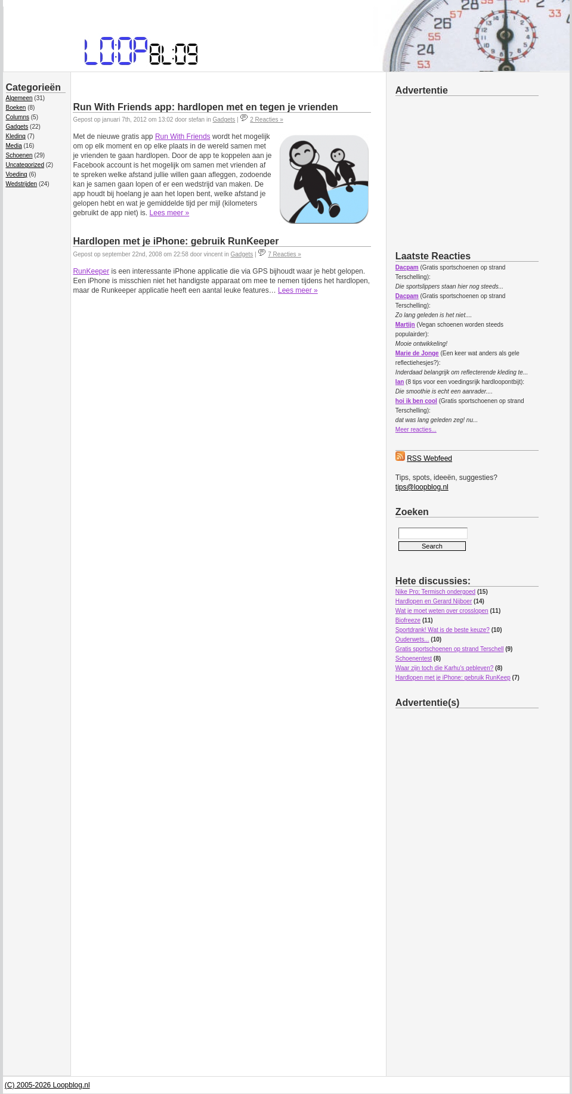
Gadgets (17, 126)
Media (14, 145)
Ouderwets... (412, 639)
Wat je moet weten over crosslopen (441, 611)
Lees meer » (170, 213)
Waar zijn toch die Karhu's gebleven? (444, 668)
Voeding (16, 174)
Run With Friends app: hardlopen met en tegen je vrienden (205, 107)
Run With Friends (183, 136)
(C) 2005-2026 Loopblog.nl (47, 1085)
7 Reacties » (284, 254)
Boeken (16, 107)
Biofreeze (408, 620)
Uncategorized (25, 165)
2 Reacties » (266, 119)
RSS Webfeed (429, 458)
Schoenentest (413, 658)
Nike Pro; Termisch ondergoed (435, 591)
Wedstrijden (22, 184)
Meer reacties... (416, 429)
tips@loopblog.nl (422, 487)
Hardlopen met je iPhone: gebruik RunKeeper (176, 241)
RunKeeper (91, 271)
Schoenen (19, 155)
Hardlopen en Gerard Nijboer (433, 601)
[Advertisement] (483, 171)
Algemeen (19, 98)
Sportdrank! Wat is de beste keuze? (442, 630)
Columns (17, 117)
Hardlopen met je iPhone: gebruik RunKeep (453, 677)
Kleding (16, 136)
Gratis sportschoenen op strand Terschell (449, 649)
